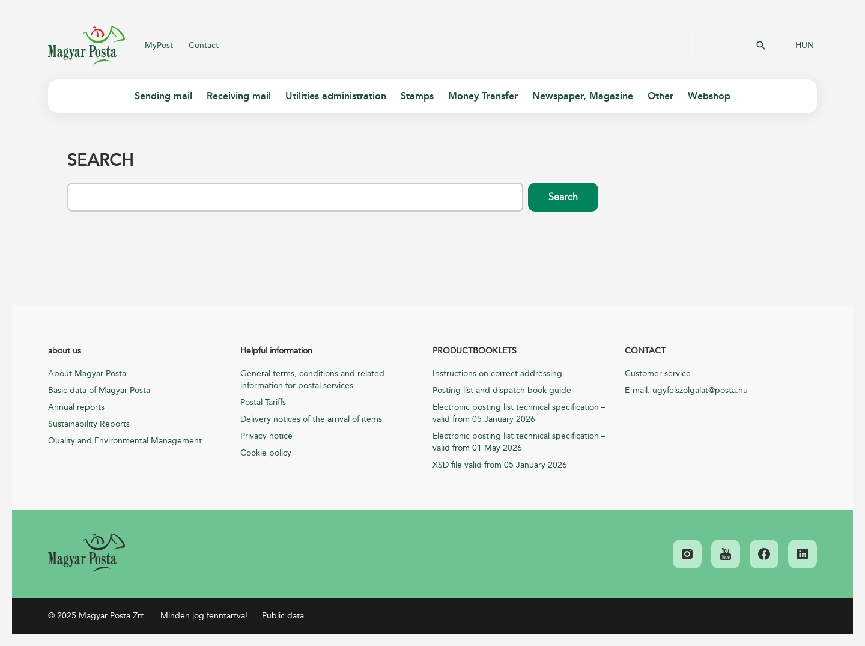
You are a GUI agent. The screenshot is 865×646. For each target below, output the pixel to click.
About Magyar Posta (87, 373)
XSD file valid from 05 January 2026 (499, 465)
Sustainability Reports (89, 424)
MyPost (159, 45)
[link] (86, 553)
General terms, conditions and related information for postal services (312, 379)
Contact (204, 45)
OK (761, 45)
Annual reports (76, 407)
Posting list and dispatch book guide (501, 390)
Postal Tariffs (263, 402)
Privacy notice (266, 436)
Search (563, 197)
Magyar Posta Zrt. (86, 45)
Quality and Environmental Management (125, 441)
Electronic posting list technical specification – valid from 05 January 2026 (519, 413)
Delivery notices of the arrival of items (311, 419)
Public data (283, 616)
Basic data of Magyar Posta (99, 390)
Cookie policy (265, 453)
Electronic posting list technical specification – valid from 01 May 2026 (519, 442)
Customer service (658, 373)
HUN (804, 45)
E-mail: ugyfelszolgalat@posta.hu (686, 390)
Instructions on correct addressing (497, 373)
